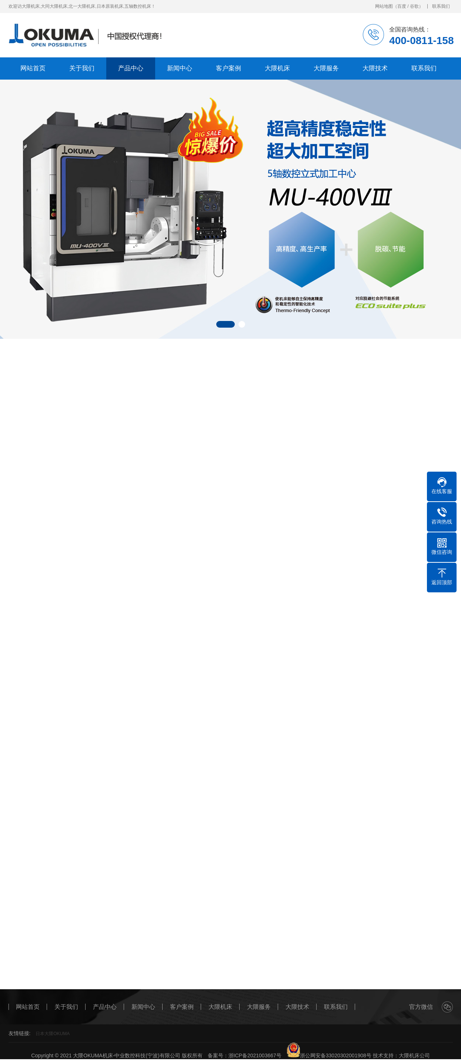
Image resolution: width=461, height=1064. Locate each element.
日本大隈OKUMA (53, 1033)
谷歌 (414, 6)
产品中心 (130, 68)
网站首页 (33, 68)
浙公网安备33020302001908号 (329, 1055)
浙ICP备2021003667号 (254, 1055)
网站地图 (384, 6)
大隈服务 (326, 68)
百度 (401, 6)
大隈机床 (277, 68)
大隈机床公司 (414, 1055)
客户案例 (228, 68)
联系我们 (441, 6)
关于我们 (81, 68)
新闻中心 (179, 68)
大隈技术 (375, 68)
